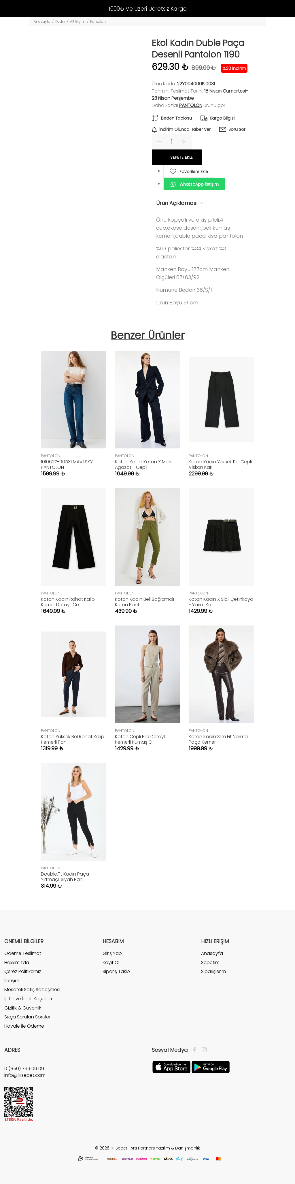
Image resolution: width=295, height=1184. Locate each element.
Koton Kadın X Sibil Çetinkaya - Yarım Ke (221, 602)
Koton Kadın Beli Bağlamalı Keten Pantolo (144, 602)
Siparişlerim (213, 971)
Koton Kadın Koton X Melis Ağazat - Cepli (144, 464)
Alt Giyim (77, 21)
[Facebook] (196, 1050)
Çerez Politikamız (22, 971)
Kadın (60, 21)
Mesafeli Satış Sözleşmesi (32, 989)
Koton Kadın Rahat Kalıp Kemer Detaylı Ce (68, 602)
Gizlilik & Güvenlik (22, 1008)
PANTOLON (190, 105)
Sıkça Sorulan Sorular (27, 1017)
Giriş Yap (112, 953)
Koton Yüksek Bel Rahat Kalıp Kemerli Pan (72, 739)
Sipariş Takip (116, 971)
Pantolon (98, 21)
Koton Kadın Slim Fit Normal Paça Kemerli (219, 739)
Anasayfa (42, 21)
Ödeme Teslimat (22, 953)
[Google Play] (210, 1067)
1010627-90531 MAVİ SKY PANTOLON (67, 464)
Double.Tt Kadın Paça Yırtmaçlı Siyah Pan (65, 877)
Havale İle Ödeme (24, 1026)
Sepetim (210, 962)
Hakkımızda (16, 962)
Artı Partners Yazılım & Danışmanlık (165, 1148)
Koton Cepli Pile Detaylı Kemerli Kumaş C (140, 739)
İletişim (11, 980)
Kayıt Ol (111, 962)
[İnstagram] (203, 1050)
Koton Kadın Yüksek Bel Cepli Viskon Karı (220, 464)
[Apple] (171, 1067)
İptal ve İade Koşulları (28, 998)
